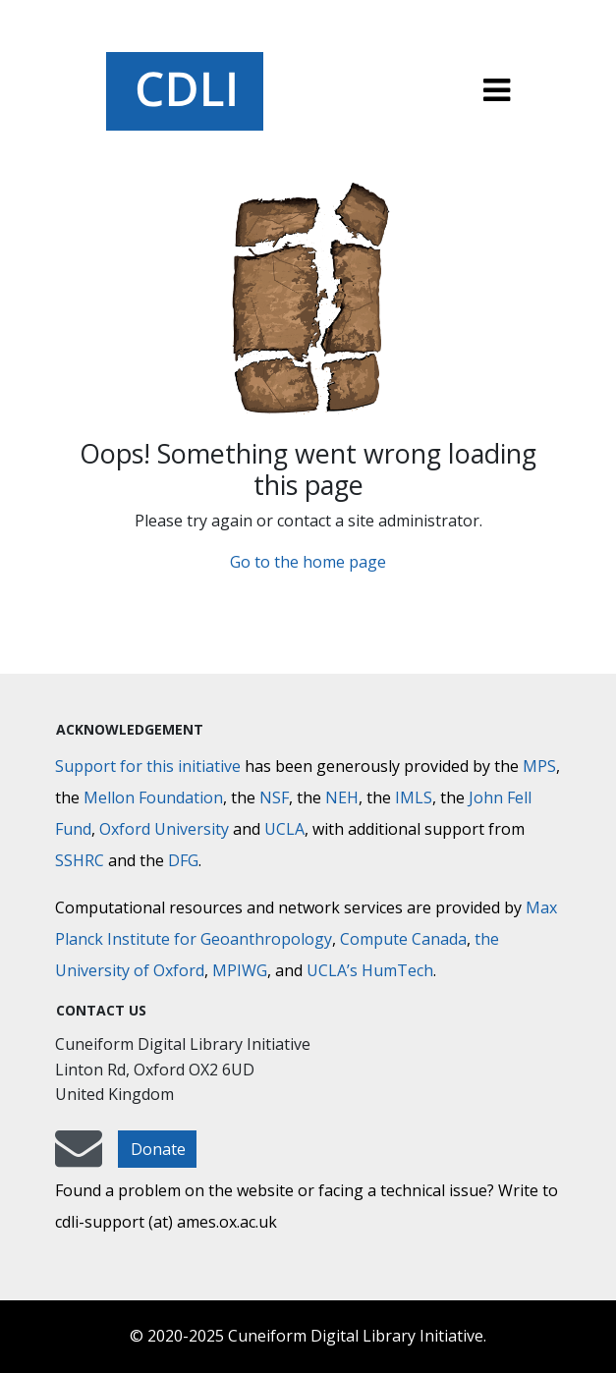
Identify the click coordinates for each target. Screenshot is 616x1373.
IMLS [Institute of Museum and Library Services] (413, 797)
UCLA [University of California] (284, 829)
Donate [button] (158, 1149)
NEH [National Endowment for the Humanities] (342, 797)
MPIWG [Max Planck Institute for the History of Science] (239, 970)
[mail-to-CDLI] (78, 1158)
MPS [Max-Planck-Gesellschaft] (539, 766)
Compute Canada (403, 939)
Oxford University (164, 829)
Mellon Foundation (153, 797)
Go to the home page (308, 562)
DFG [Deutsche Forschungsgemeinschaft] (183, 860)
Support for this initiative (148, 766)
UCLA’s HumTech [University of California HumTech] (370, 970)
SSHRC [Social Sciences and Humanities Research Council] (79, 860)
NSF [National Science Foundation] (274, 797)
